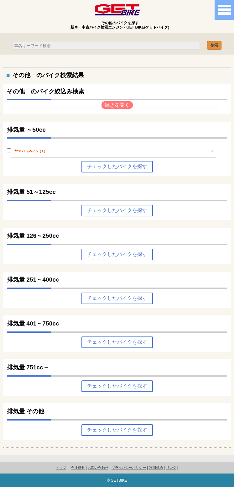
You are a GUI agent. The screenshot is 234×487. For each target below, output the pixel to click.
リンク (171, 467)
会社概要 (78, 467)
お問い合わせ (98, 467)
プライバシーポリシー (129, 467)
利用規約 (156, 467)
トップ (61, 467)
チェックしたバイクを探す (117, 166)
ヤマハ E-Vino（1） (30, 151)
